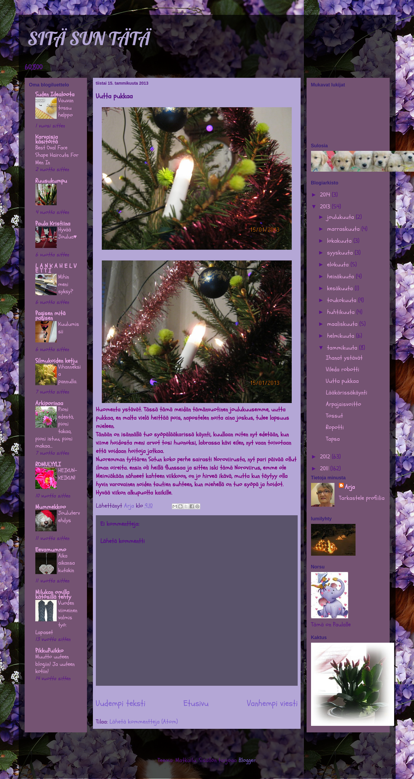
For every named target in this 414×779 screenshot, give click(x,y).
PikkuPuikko (49, 651)
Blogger (247, 760)
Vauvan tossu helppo (66, 108)
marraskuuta (344, 229)
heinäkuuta (341, 276)
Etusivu (196, 703)
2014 (326, 195)
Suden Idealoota (54, 94)
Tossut (334, 416)
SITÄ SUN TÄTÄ (89, 38)
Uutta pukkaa (342, 381)
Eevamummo (50, 550)
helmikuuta (341, 336)
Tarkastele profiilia (362, 498)
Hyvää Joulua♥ (67, 233)
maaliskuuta (343, 324)
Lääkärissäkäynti (346, 392)
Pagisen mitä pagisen (50, 315)
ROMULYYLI (48, 464)
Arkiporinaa (49, 403)
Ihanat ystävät (344, 358)
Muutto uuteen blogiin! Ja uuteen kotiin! (55, 664)
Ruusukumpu (51, 181)
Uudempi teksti (120, 703)
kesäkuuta (341, 288)
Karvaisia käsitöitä (46, 139)
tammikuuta (343, 348)
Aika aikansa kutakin (66, 563)
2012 (326, 457)
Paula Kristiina (52, 223)
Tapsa (333, 439)
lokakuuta (340, 241)
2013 (326, 207)
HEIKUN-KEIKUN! (67, 474)
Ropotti (335, 427)
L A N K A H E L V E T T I (55, 268)
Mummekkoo (50, 507)
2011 (325, 468)
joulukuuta (341, 217)
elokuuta (338, 264)
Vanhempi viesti (272, 703)
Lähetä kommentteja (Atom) (144, 722)
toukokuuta (342, 300)
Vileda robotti (342, 369)
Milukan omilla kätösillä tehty (53, 594)
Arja (350, 487)
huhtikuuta (341, 312)
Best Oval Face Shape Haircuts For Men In (57, 155)
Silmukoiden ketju (56, 361)
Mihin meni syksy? (65, 284)
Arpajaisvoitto (343, 404)
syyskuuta (341, 253)
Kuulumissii (68, 327)
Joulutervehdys (69, 516)
